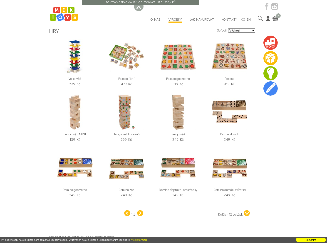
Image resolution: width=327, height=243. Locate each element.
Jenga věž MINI (75, 134)
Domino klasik (229, 134)
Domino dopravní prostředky (178, 189)
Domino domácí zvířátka (229, 189)
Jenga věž (178, 134)
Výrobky (175, 19)
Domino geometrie (75, 189)
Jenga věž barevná (126, 134)
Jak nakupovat (202, 19)
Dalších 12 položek (234, 213)
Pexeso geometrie (178, 78)
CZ (243, 19)
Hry (54, 30)
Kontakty (229, 19)
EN (249, 19)
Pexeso (229, 78)
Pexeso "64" (126, 78)
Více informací (139, 240)
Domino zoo (126, 189)
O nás (155, 19)
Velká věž (75, 78)
